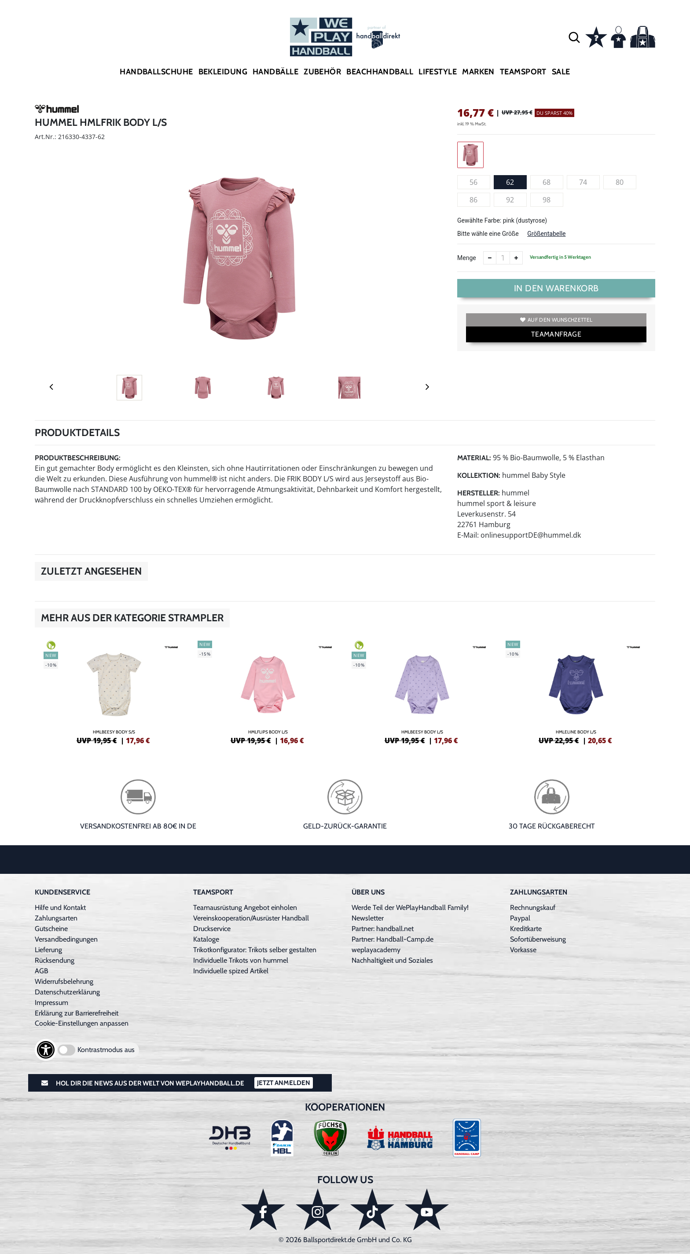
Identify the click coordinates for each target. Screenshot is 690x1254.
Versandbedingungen (66, 939)
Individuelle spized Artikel (230, 971)
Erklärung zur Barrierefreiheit (76, 1013)
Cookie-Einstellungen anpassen (81, 1023)
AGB (41, 971)
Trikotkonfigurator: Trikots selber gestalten (254, 950)
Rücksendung (54, 960)
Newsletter (368, 918)
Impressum (51, 1002)
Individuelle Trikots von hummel (240, 960)
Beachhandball (379, 72)
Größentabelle (546, 233)
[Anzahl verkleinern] (489, 257)
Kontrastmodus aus (106, 1049)
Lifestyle (437, 72)
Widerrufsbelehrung (64, 981)
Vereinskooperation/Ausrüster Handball (251, 918)
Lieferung (48, 950)
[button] (574, 37)
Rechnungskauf (532, 907)
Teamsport (523, 72)
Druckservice (212, 928)
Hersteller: (478, 493)
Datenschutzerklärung (67, 992)
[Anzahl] (503, 257)
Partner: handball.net (383, 928)
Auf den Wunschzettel (556, 319)
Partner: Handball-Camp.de (392, 939)
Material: (474, 458)
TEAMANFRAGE (556, 334)
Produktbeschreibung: (78, 458)
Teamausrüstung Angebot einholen (245, 907)
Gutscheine (51, 928)
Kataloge (206, 939)
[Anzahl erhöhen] (516, 257)
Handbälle (275, 72)
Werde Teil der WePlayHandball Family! (410, 907)
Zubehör (322, 72)
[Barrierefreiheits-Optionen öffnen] (46, 1050)
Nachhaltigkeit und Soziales (392, 960)
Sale (561, 72)
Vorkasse (523, 950)
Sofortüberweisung (538, 939)
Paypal (520, 918)
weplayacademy (376, 950)
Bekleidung (223, 72)
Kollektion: (478, 475)
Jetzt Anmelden (283, 1083)
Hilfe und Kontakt (60, 907)
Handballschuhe (156, 72)
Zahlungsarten (56, 918)
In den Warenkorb (556, 288)
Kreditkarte (526, 928)
